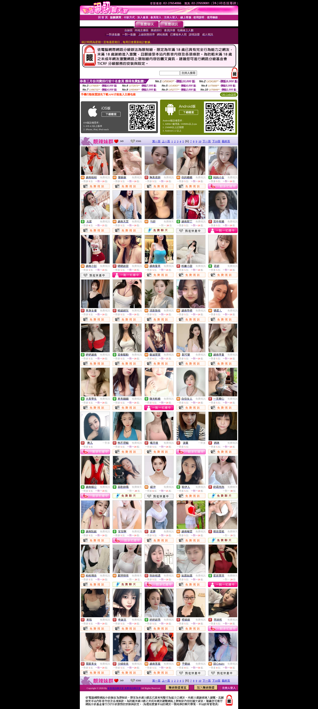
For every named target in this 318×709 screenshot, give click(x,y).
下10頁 (216, 141)
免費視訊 (105, 177)
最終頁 (226, 141)
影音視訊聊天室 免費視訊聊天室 (124, 688)
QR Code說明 (229, 94)
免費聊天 (169, 221)
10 (199, 141)
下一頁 (206, 141)
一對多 (106, 442)
